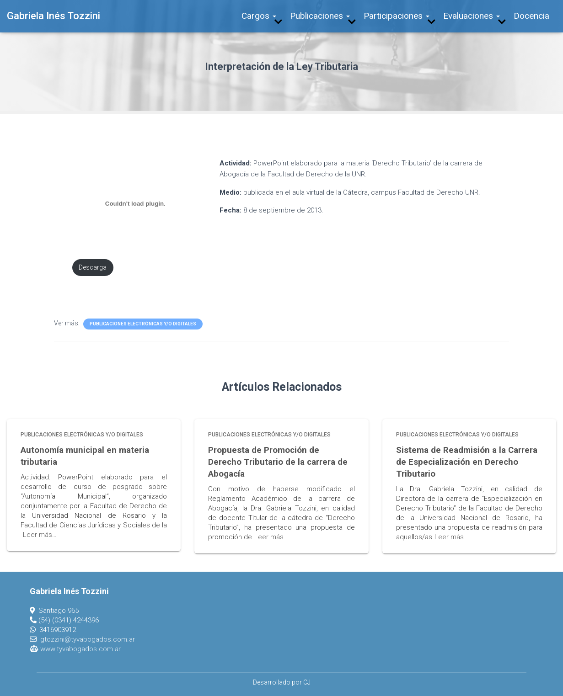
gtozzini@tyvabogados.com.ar (87, 638)
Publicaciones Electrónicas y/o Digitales (143, 323)
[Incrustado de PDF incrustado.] (136, 203)
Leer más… (40, 534)
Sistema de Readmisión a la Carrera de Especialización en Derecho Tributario (463, 462)
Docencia (531, 16)
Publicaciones (320, 16)
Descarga (93, 267)
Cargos (258, 16)
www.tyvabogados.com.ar (80, 648)
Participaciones (396, 16)
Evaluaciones (471, 16)
